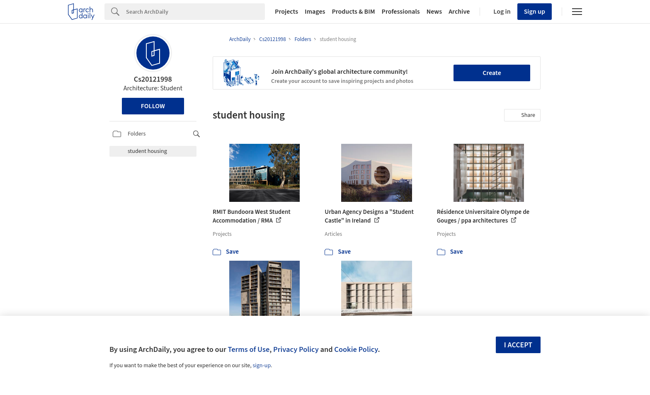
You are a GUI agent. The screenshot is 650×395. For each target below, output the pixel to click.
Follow (153, 106)
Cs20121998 (153, 79)
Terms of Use (248, 349)
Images (315, 11)
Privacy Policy (296, 349)
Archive (459, 11)
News (434, 11)
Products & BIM (353, 11)
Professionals (401, 11)
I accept (518, 345)
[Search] (195, 11)
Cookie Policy (356, 349)
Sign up (534, 11)
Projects (286, 11)
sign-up (261, 365)
